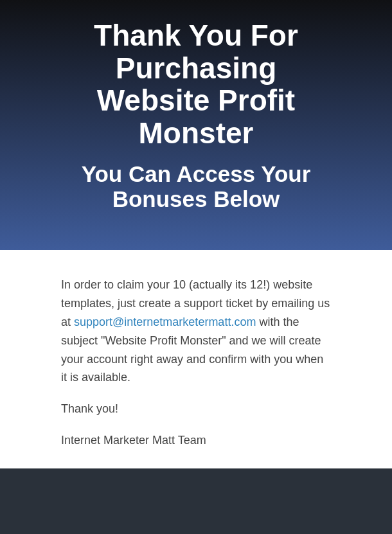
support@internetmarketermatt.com (166, 322)
